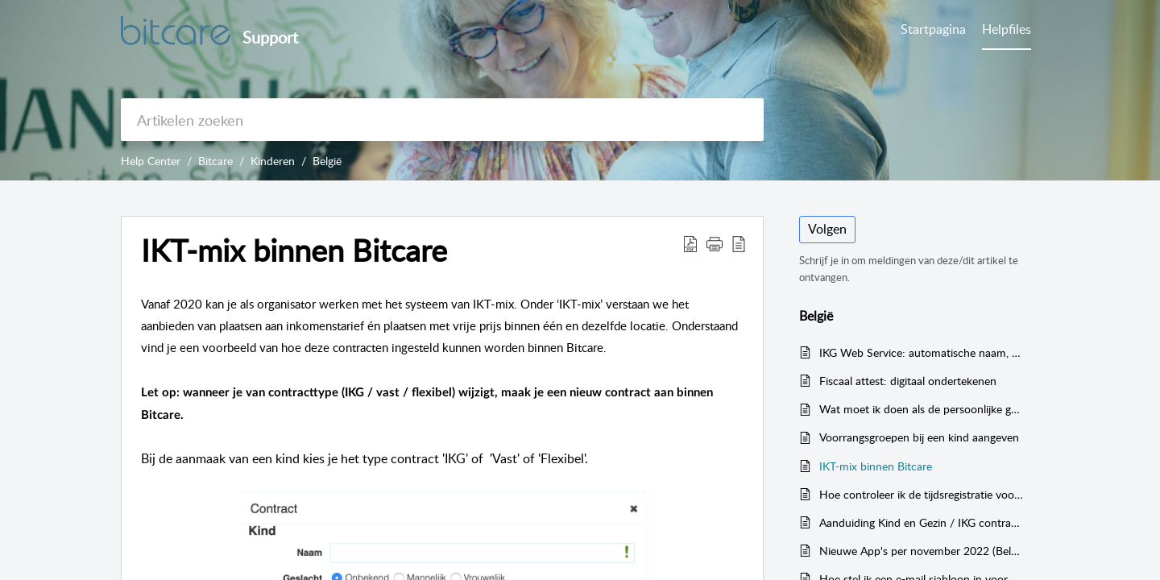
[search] (442, 119)
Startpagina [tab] (933, 29)
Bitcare (215, 160)
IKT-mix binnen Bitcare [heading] (294, 250)
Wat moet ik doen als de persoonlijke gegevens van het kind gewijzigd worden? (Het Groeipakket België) (921, 408)
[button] (690, 243)
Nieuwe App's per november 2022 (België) (921, 550)
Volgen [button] (827, 229)
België (327, 160)
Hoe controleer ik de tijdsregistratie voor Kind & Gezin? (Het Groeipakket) (921, 494)
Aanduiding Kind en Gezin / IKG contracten (921, 522)
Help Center (150, 160)
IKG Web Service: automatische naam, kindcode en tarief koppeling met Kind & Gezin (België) (921, 352)
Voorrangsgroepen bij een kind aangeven (919, 437)
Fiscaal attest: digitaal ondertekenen (907, 380)
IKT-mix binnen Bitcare (875, 466)
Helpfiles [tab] (1006, 29)
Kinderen (273, 160)
